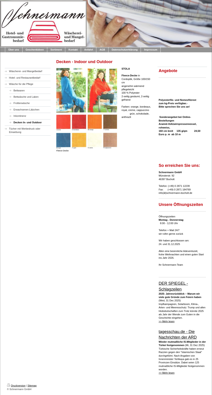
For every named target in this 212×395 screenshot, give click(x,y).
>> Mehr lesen (166, 321)
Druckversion (16, 385)
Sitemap (31, 385)
